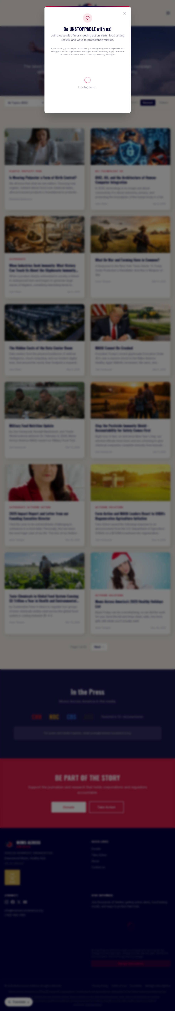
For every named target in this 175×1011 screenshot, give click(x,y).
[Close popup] (124, 13)
